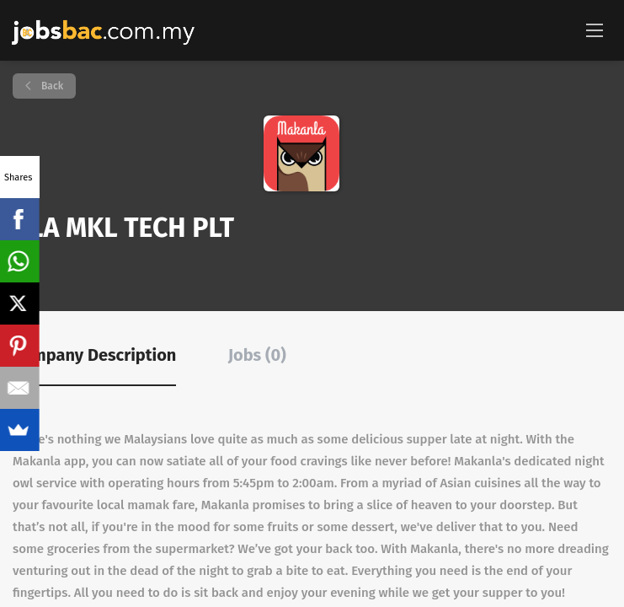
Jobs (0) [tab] (257, 355)
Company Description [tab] (94, 355)
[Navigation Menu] (594, 29)
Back (51, 86)
